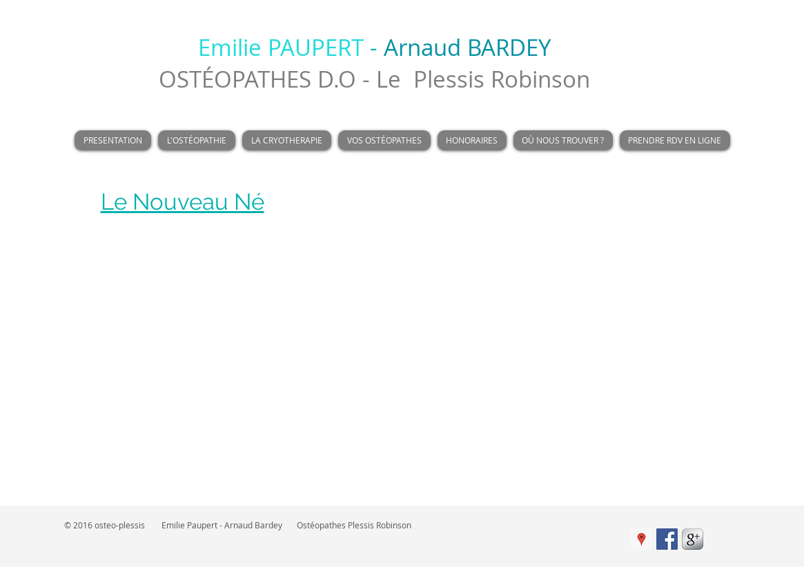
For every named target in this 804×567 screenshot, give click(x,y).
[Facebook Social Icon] (667, 539)
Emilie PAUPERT (281, 47)
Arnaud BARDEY (467, 47)
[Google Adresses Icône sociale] (641, 539)
